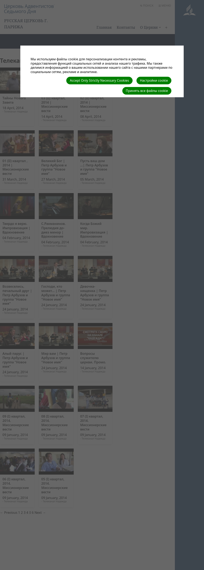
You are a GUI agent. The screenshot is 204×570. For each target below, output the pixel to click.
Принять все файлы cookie (147, 90)
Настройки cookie (154, 80)
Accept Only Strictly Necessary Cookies (99, 80)
